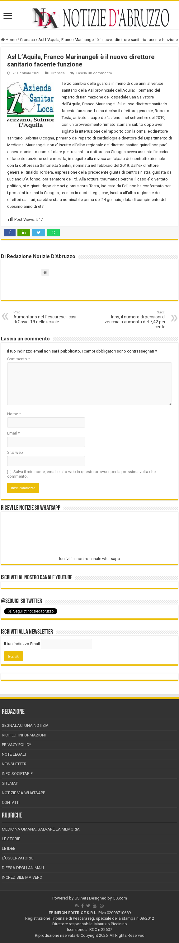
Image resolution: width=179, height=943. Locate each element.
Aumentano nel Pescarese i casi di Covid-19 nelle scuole (45, 317)
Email (13, 433)
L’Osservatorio (18, 858)
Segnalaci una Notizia (25, 725)
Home (8, 39)
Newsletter (14, 764)
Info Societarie (17, 773)
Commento (18, 359)
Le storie (11, 838)
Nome (14, 414)
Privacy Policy (16, 744)
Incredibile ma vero (22, 877)
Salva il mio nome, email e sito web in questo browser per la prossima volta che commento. (81, 474)
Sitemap (10, 783)
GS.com (120, 898)
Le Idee (8, 848)
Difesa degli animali (23, 867)
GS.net (80, 898)
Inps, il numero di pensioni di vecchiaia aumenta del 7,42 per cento (134, 319)
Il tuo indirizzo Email (22, 643)
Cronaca (27, 39)
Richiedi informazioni (24, 735)
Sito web (15, 452)
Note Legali (14, 754)
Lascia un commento (94, 73)
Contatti (11, 802)
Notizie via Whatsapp (23, 792)
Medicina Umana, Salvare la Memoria (41, 829)
